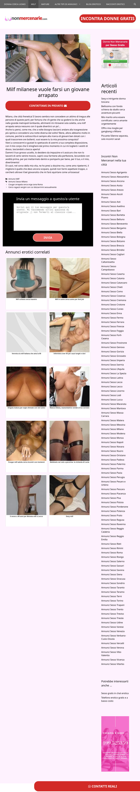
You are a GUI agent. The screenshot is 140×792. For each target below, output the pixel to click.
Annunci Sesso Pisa (111, 497)
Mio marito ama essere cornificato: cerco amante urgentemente (114, 120)
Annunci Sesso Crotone (113, 304)
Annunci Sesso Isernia (112, 364)
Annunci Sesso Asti (111, 201)
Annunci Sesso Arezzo (112, 189)
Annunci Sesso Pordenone (114, 506)
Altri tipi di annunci (69, 4)
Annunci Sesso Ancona (112, 181)
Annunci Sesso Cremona (113, 300)
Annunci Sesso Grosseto (113, 355)
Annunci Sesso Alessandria (115, 176)
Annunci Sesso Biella (111, 232)
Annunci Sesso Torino (112, 600)
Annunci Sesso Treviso (112, 613)
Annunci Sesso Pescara (113, 489)
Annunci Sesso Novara (112, 446)
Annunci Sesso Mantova (113, 408)
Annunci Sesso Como (112, 291)
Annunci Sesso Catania (113, 278)
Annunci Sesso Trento (112, 609)
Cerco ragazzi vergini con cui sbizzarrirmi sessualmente (32, 187)
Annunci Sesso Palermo (113, 464)
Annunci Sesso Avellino (113, 206)
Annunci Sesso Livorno (112, 390)
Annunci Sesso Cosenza (113, 295)
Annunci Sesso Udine (112, 622)
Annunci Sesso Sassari (112, 565)
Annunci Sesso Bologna (113, 236)
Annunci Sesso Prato (111, 515)
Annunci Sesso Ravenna (113, 524)
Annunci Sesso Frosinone (114, 342)
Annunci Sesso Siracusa (113, 578)
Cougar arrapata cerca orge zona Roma (25, 184)
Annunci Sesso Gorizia (112, 351)
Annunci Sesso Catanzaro (114, 282)
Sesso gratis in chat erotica (115, 693)
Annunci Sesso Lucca (111, 399)
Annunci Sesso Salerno (113, 561)
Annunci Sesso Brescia (112, 245)
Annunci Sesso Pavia (111, 472)
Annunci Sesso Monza (112, 437)
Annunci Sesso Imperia (113, 360)
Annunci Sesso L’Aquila (112, 369)
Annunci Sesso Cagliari (113, 254)
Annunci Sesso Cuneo (112, 308)
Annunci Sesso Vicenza (113, 659)
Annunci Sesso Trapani (112, 605)
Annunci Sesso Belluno (113, 219)
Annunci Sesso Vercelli (112, 643)
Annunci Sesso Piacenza (113, 493)
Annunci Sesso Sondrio (113, 583)
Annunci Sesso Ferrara (112, 322)
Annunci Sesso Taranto (113, 587)
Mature (45, 4)
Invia (48, 237)
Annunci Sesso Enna (111, 313)
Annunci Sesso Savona (112, 570)
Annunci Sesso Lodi (111, 395)
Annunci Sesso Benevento (114, 223)
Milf (33, 4)
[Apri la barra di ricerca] (135, 4)
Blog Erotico (93, 4)
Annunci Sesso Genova (113, 347)
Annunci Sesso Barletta (113, 214)
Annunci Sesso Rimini (112, 548)
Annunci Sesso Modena (113, 433)
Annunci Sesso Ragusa (112, 519)
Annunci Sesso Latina (112, 377)
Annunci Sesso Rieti (111, 543)
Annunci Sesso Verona (112, 647)
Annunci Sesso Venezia (113, 631)
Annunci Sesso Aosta (111, 185)
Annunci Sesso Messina (113, 424)
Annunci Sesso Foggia (112, 330)
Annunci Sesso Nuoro (112, 450)
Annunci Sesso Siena (111, 574)
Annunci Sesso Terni (111, 596)
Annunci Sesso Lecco (111, 386)
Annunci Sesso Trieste (112, 618)
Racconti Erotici (115, 4)
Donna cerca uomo (15, 4)
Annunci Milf (13, 179)
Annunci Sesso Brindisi (113, 249)
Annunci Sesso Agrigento (114, 172)
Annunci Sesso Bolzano (113, 241)
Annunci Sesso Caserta (113, 273)
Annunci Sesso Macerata (113, 403)
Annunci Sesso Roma (112, 552)
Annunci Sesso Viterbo (112, 664)
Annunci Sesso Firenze (112, 326)
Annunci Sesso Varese (112, 626)
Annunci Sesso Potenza (113, 511)
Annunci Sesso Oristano (113, 455)
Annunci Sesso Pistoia (112, 502)
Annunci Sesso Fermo (112, 317)
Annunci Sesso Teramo (112, 591)
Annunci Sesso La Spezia (113, 373)
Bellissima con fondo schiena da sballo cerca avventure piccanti (113, 109)
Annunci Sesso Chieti (112, 287)
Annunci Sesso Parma (112, 468)
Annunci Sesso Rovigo (112, 556)
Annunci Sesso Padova (112, 459)
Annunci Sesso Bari (111, 210)
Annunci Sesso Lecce (111, 382)
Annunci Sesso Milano (17, 181)
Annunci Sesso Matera (112, 420)
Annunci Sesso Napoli (112, 442)
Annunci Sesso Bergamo (113, 228)
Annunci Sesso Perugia (113, 477)
